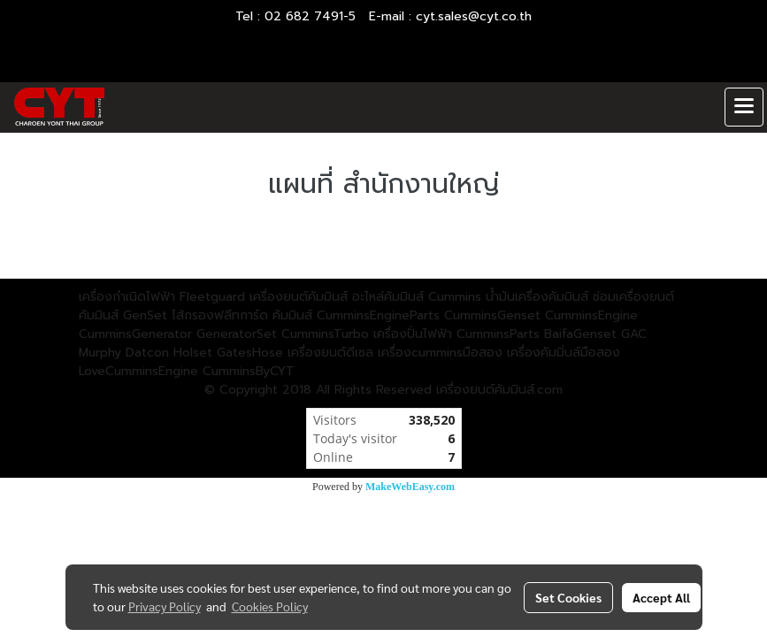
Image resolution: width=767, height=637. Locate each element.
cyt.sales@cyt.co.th (474, 16)
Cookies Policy (270, 606)
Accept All (661, 597)
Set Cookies (568, 597)
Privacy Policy (164, 606)
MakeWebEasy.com (410, 486)
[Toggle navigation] (744, 107)
